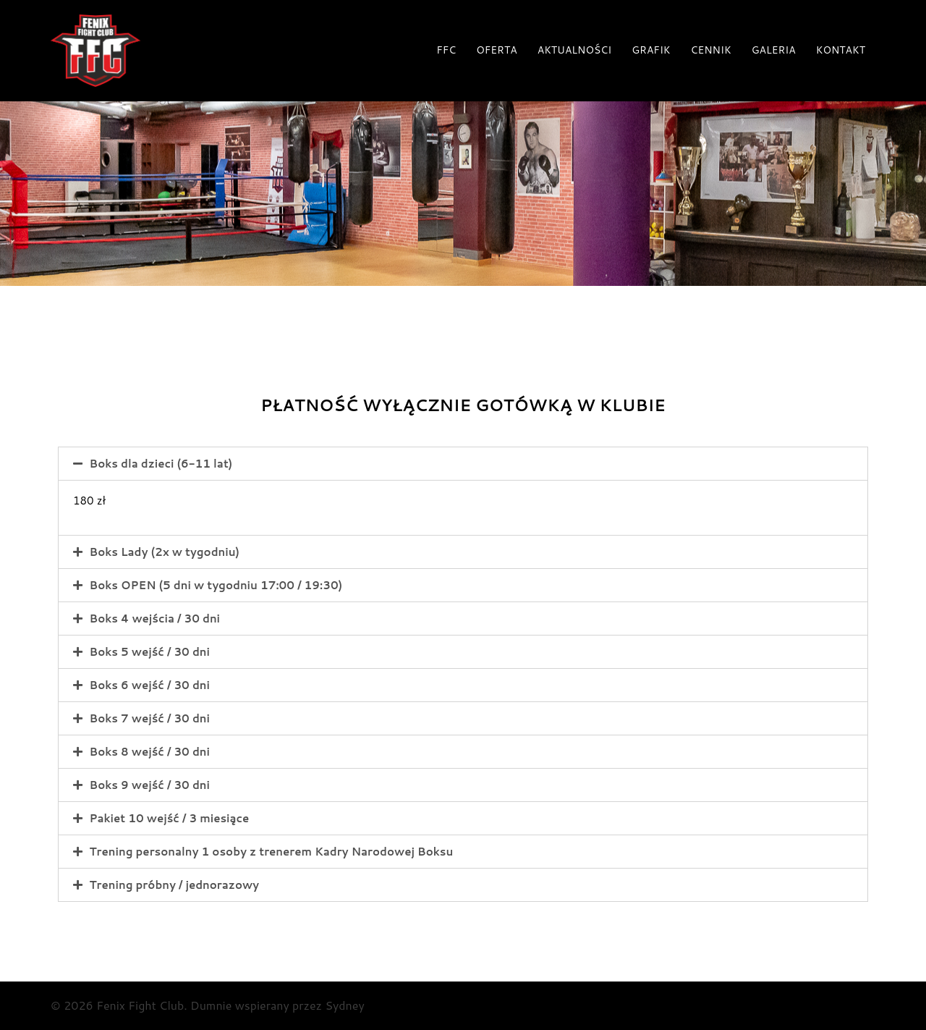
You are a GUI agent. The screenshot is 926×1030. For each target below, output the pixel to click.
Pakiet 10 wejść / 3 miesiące (170, 818)
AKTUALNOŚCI (575, 50)
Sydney (344, 1005)
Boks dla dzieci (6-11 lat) (161, 463)
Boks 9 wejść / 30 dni (150, 785)
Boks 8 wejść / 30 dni (150, 751)
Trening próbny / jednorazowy (175, 884)
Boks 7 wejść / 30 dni (150, 718)
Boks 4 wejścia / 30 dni (155, 618)
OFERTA (496, 50)
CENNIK (711, 50)
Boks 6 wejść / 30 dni (150, 685)
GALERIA (774, 50)
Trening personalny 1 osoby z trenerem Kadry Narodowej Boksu (272, 851)
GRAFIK (651, 50)
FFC (446, 50)
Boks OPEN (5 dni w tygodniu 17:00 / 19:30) (216, 585)
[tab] (463, 463)
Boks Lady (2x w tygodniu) (164, 552)
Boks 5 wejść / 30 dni (150, 651)
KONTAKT (840, 50)
